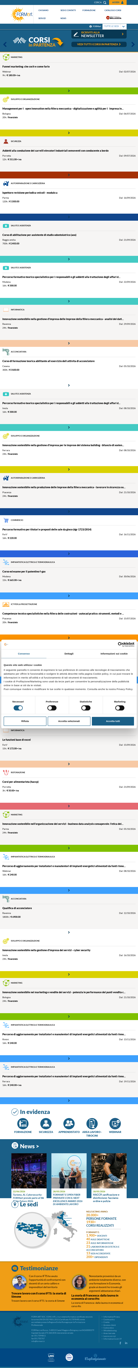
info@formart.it (38, 1341)
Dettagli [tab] (69, 653)
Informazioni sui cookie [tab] (114, 653)
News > (29, 1146)
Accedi (115, 2)
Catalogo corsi (113, 10)
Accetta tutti (113, 721)
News (63, 18)
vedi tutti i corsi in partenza (99, 44)
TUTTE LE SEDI (114, 26)
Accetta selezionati (69, 721)
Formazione (89, 10)
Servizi (42, 18)
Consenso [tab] (24, 653)
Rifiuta (25, 721)
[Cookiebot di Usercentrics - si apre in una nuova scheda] (120, 644)
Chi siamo (43, 10)
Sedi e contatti (68, 10)
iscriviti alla (102, 34)
